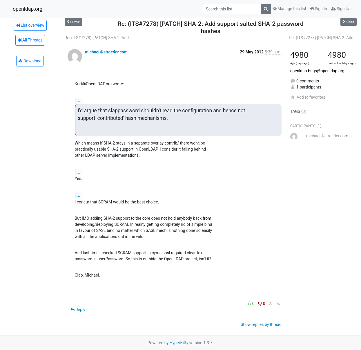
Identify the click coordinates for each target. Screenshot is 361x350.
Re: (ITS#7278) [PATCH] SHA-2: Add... (98, 37)
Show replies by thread (261, 324)
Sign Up (341, 8)
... (79, 100)
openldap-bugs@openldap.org (317, 70)
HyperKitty (179, 342)
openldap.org (27, 9)
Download (30, 61)
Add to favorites (307, 97)
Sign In (318, 8)
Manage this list (289, 8)
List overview (30, 25)
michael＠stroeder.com (106, 52)
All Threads (30, 40)
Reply (77, 309)
